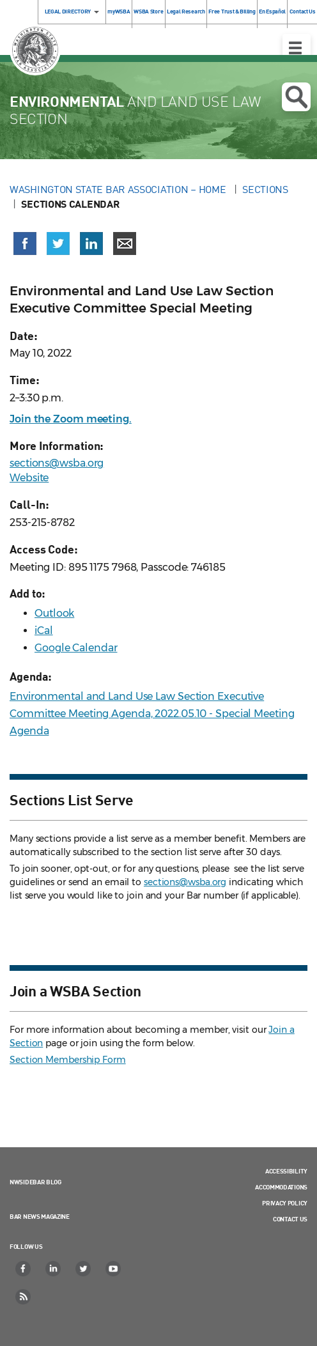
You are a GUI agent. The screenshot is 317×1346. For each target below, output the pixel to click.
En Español (272, 11)
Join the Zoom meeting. (71, 419)
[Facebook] (24, 1269)
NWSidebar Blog (35, 1182)
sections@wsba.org (57, 463)
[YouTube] (114, 1269)
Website (29, 478)
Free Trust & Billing (231, 11)
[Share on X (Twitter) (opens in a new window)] (58, 243)
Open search (296, 97)
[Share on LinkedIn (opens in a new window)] (91, 243)
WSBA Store (148, 11)
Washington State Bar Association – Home (119, 189)
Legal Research (186, 11)
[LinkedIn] (54, 1269)
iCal (44, 630)
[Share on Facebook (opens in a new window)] (25, 243)
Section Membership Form (68, 1059)
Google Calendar (76, 648)
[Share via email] (125, 243)
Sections (265, 189)
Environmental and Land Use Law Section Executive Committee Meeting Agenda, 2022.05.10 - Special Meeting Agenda (152, 713)
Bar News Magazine (40, 1216)
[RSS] (24, 1297)
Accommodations (281, 1187)
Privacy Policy (284, 1203)
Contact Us (290, 1219)
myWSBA (118, 11)
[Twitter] (84, 1269)
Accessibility (286, 1171)
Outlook (54, 613)
